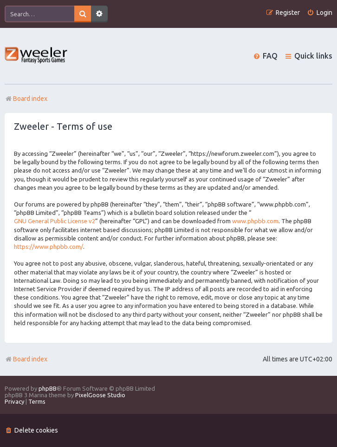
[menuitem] (319, 13)
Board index (26, 359)
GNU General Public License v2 (54, 221)
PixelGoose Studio (100, 395)
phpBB (48, 388)
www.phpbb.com (255, 221)
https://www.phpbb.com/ (48, 246)
